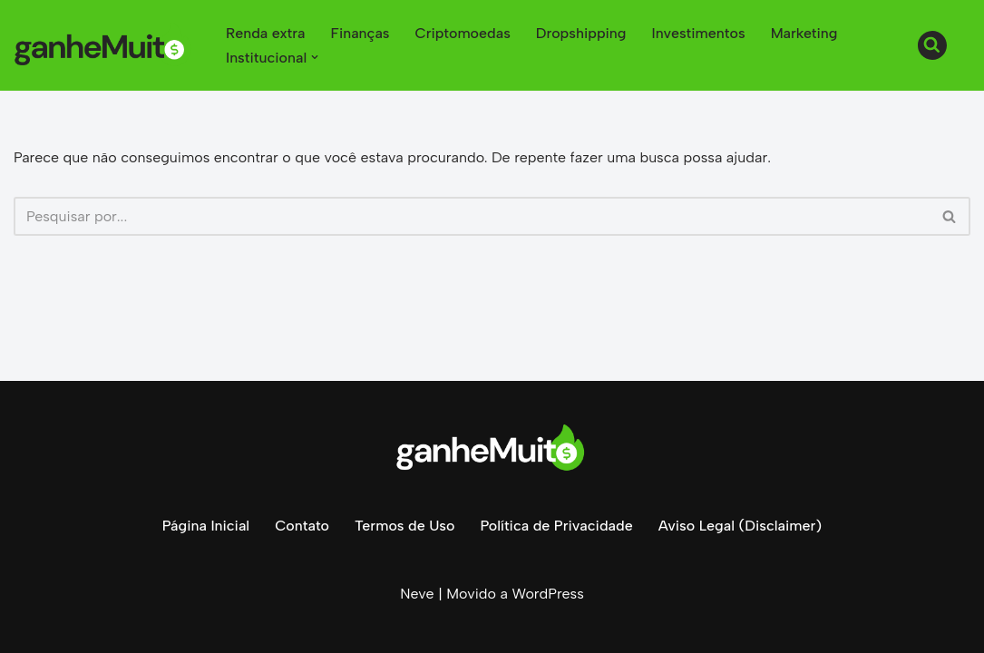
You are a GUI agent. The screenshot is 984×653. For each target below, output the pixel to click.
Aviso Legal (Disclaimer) (740, 525)
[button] (314, 57)
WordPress (547, 593)
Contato (302, 525)
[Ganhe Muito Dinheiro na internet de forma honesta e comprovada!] (104, 45)
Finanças (360, 33)
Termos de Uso (404, 525)
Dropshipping (581, 33)
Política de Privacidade (556, 525)
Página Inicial (205, 525)
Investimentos (698, 33)
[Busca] (932, 45)
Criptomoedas (463, 33)
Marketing (804, 33)
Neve (417, 593)
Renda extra (266, 33)
